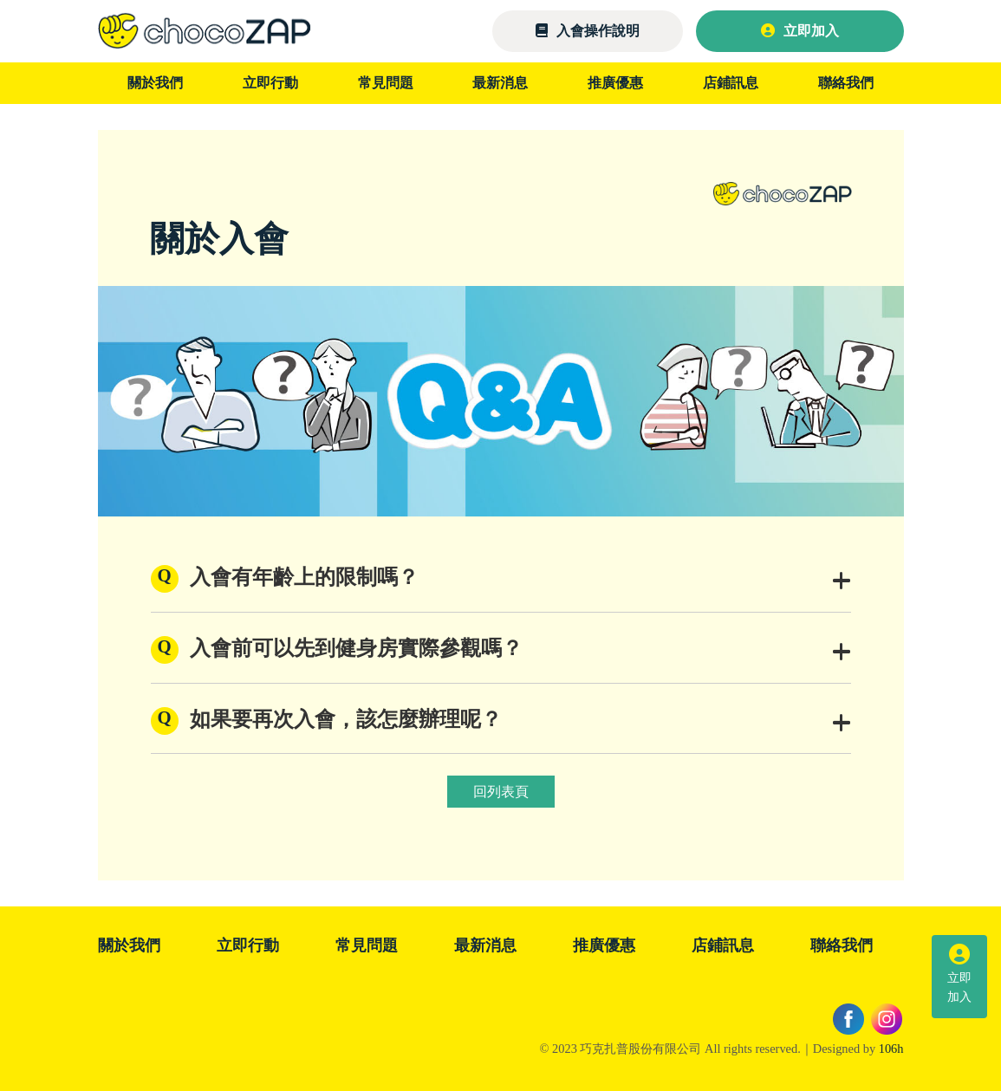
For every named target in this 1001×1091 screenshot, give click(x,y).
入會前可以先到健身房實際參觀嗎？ (520, 651)
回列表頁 (501, 791)
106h (891, 1048)
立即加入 (800, 30)
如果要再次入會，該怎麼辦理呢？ (520, 722)
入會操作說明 (588, 30)
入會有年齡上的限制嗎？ (520, 580)
